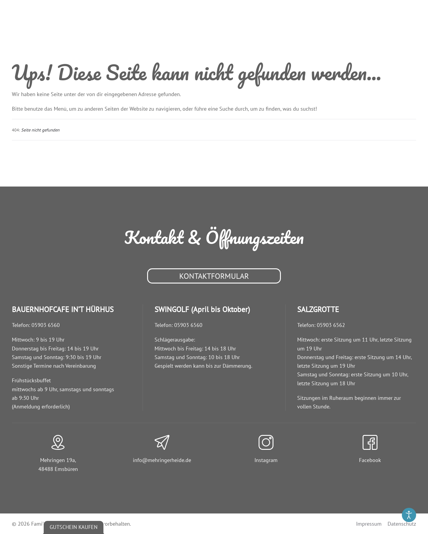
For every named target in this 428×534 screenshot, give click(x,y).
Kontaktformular (214, 276)
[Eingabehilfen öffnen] (409, 515)
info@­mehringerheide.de (162, 460)
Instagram (266, 460)
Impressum (369, 523)
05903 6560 (46, 325)
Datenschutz (402, 523)
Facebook (370, 460)
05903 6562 (331, 325)
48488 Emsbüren (58, 469)
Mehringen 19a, (58, 460)
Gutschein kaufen (73, 527)
